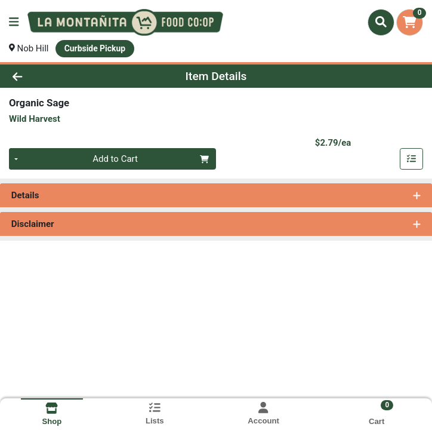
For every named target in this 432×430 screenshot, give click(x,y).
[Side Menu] (13, 22)
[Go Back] (61, 76)
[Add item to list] (412, 159)
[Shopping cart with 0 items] (409, 22)
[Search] (381, 22)
